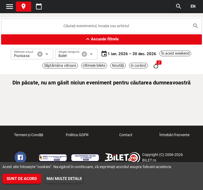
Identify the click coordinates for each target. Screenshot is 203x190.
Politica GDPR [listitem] (77, 136)
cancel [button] (40, 54)
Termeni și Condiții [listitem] (29, 136)
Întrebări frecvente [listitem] (174, 136)
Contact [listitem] (126, 136)
